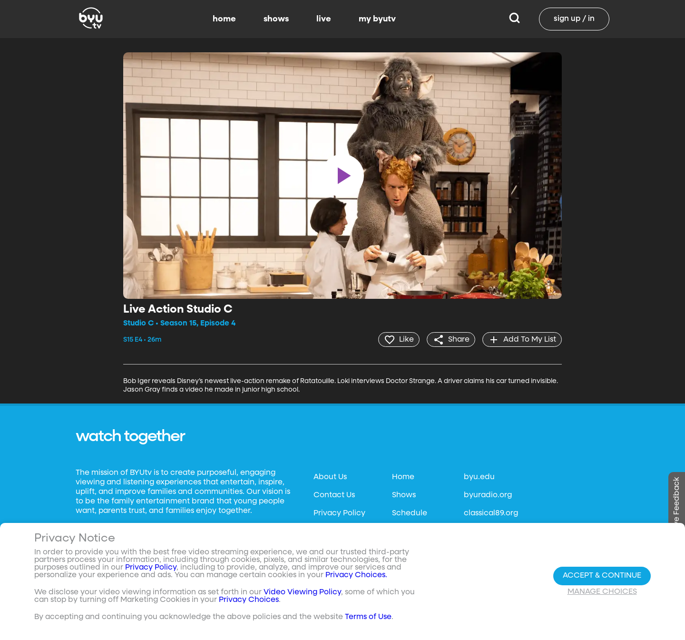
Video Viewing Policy (302, 592)
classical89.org (491, 513)
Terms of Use (368, 617)
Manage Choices (602, 592)
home (224, 19)
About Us (330, 477)
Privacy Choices (249, 600)
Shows (404, 495)
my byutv (377, 19)
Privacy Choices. (356, 575)
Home (403, 477)
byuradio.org (488, 495)
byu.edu (479, 477)
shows (276, 19)
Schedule (409, 513)
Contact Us (334, 495)
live (323, 19)
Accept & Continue (602, 576)
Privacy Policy (339, 513)
